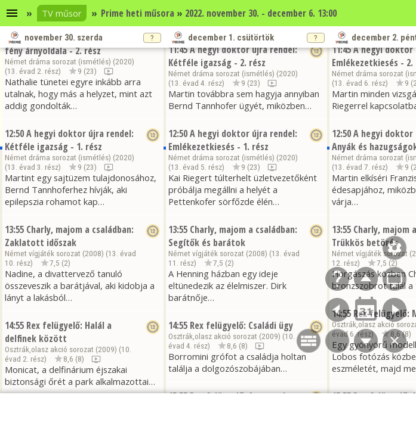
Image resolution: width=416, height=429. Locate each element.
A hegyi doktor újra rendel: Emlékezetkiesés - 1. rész (232, 140)
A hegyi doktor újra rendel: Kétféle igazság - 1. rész (69, 140)
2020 (123, 61)
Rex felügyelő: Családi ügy (241, 325)
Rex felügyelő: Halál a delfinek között (58, 332)
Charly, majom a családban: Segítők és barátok (232, 236)
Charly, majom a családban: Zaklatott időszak (69, 236)
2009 (106, 349)
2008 (93, 253)
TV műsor (62, 13)
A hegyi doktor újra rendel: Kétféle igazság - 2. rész (232, 56)
